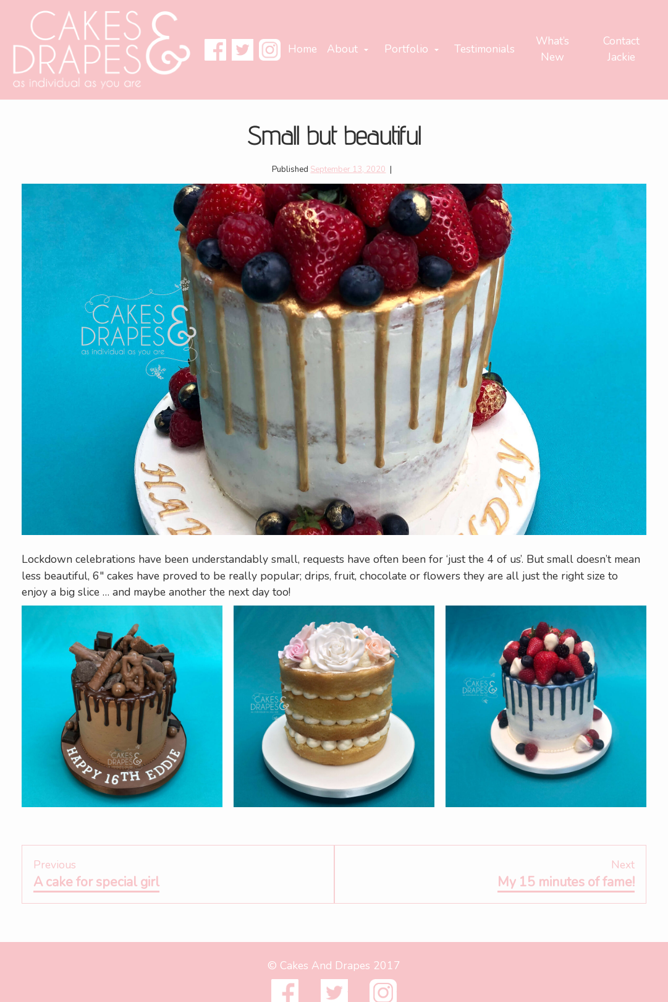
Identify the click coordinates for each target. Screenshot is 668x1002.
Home (302, 48)
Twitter (242, 50)
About (342, 48)
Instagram (270, 50)
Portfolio (406, 48)
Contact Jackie (621, 48)
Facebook (215, 50)
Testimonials (484, 48)
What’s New (552, 48)
